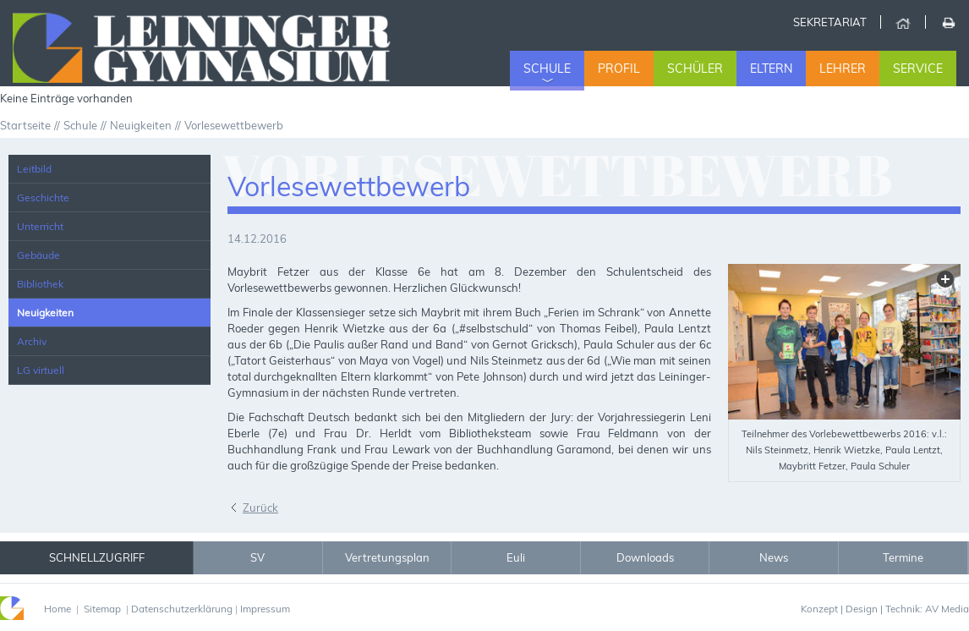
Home (902, 22)
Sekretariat (830, 22)
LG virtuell (40, 370)
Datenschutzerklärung (182, 608)
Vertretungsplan (387, 557)
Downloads (645, 557)
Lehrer (842, 68)
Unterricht (40, 226)
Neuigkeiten (45, 312)
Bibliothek (40, 283)
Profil (619, 68)
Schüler (695, 68)
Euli (515, 557)
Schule (547, 68)
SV (257, 557)
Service (918, 68)
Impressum (265, 608)
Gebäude (38, 255)
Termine (903, 557)
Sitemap (102, 608)
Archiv (32, 341)
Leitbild (34, 168)
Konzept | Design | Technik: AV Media (885, 608)
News (773, 557)
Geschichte (43, 197)
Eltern (771, 68)
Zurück (260, 507)
